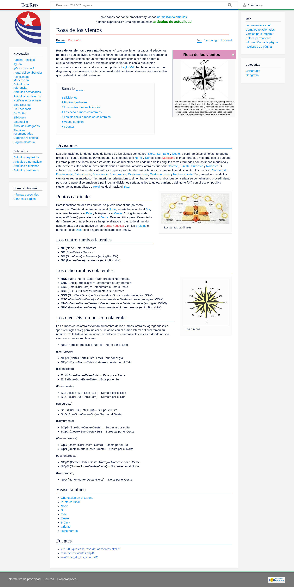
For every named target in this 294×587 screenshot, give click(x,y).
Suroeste (197, 166)
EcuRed (29, 5)
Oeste (176, 153)
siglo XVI (128, 67)
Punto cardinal (70, 502)
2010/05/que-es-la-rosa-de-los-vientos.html (89, 549)
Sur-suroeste (117, 174)
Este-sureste (82, 174)
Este (166, 153)
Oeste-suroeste (138, 174)
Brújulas (141, 225)
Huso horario (69, 530)
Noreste (173, 166)
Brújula (65, 522)
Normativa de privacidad (25, 579)
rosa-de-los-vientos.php (76, 553)
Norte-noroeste (183, 174)
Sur (159, 153)
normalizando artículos (172, 17)
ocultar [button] (80, 90)
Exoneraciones (66, 579)
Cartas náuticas (113, 225)
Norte (151, 153)
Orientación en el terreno (77, 497)
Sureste (184, 166)
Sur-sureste (100, 174)
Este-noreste (64, 174)
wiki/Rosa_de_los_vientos (78, 557)
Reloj (96, 186)
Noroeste (212, 166)
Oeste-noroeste (160, 174)
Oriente (66, 526)
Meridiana (168, 157)
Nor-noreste (219, 170)
